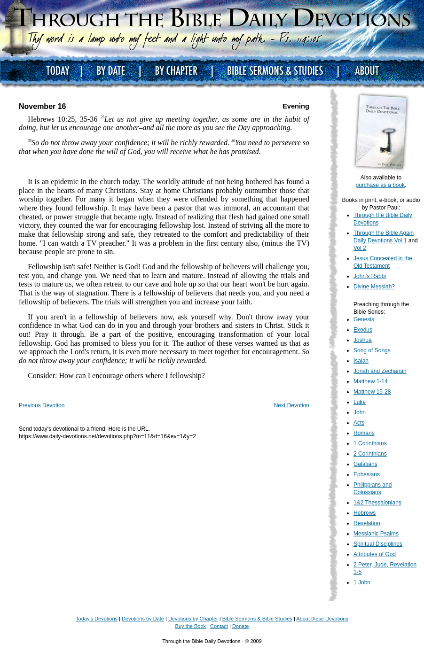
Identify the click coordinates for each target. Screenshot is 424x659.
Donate (240, 626)
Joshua (362, 340)
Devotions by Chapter (193, 618)
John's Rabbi (369, 276)
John (359, 412)
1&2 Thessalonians (377, 502)
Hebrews (364, 513)
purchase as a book (380, 185)
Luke (359, 402)
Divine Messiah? (374, 286)
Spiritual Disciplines (377, 544)
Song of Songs (372, 350)
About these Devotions (322, 618)
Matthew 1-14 (370, 381)
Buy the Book (190, 626)
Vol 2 (359, 248)
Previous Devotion (41, 405)
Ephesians (366, 474)
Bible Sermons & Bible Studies (257, 618)
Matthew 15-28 (372, 391)
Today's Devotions (97, 618)
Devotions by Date (143, 618)
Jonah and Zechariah (380, 371)
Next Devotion (291, 405)
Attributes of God (374, 554)
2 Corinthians (370, 453)
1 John (361, 582)
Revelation (366, 523)
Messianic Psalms (376, 533)
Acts (358, 422)
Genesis (363, 319)
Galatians (365, 464)
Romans (364, 433)
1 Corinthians (370, 443)
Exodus (362, 329)
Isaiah (361, 360)
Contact (219, 626)
